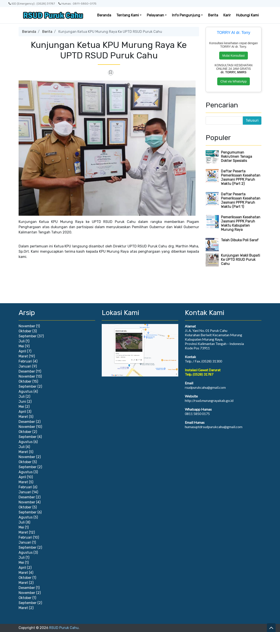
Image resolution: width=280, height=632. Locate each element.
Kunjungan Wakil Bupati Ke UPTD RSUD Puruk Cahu (240, 259)
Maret (23, 356)
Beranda (104, 15)
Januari (25, 366)
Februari (25, 361)
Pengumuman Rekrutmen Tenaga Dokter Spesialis (236, 156)
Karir (227, 15)
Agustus (26, 391)
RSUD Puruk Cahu (64, 628)
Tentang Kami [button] (127, 15)
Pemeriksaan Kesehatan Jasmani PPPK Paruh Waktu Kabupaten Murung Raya (240, 223)
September (28, 336)
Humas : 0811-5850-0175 (77, 3)
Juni (22, 401)
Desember (27, 371)
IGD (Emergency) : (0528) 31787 (32, 3)
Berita (213, 15)
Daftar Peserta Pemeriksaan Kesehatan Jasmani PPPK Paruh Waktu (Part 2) (240, 177)
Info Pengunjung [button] (186, 15)
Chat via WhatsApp (233, 81)
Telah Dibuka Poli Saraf (240, 240)
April (22, 351)
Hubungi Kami (247, 15)
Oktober (25, 331)
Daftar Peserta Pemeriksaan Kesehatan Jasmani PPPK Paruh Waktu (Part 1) (240, 200)
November (27, 326)
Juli (22, 341)
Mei (21, 346)
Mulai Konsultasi (233, 55)
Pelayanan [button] (155, 15)
